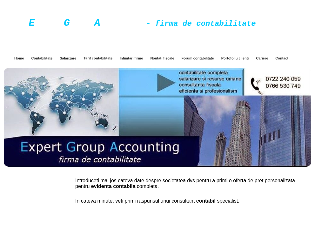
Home (19, 58)
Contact (281, 58)
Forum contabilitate (198, 58)
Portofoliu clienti (235, 58)
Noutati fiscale (162, 58)
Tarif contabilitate (98, 58)
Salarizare (68, 58)
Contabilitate (42, 58)
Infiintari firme (131, 58)
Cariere (262, 58)
